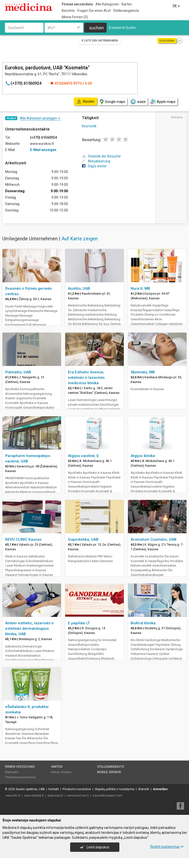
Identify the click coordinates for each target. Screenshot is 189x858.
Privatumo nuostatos (77, 789)
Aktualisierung (96, 161)
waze (138, 101)
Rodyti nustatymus (167, 847)
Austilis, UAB (79, 288)
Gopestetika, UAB (83, 539)
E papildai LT (79, 623)
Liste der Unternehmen (99, 40)
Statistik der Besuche (101, 156)
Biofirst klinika (143, 623)
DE (176, 6)
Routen (66, 772)
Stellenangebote (126, 11)
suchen (96, 27)
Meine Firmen (75, 17)
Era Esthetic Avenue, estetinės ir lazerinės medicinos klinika (86, 377)
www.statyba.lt (34, 795)
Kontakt (53, 789)
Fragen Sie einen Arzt (94, 11)
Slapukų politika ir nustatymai (114, 789)
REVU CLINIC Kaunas (23, 539)
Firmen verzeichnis (77, 4)
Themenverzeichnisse (20, 777)
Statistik (143, 789)
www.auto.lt (55, 795)
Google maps (112, 101)
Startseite (11, 772)
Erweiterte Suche (122, 28)
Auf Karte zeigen (80, 239)
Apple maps (162, 101)
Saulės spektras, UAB (30, 789)
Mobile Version (109, 772)
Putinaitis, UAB (18, 372)
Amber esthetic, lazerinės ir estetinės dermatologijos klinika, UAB (29, 628)
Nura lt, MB (140, 288)
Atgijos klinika (143, 456)
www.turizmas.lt (78, 795)
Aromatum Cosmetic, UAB (153, 539)
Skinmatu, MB (143, 372)
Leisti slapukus (94, 847)
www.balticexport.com (107, 795)
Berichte (68, 11)
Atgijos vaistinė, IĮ (83, 456)
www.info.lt (13, 795)
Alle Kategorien (107, 4)
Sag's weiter (94, 166)
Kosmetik (89, 126)
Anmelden (160, 789)
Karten (127, 4)
